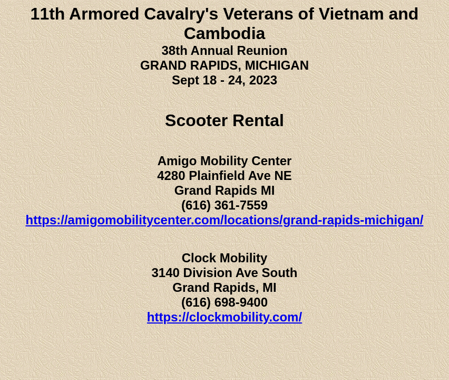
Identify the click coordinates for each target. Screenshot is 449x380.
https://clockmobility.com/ (224, 317)
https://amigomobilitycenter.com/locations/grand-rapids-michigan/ (225, 220)
